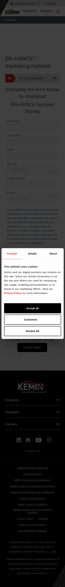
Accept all (32, 308)
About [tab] (53, 253)
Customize (32, 319)
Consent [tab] (12, 253)
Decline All (32, 330)
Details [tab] (32, 253)
